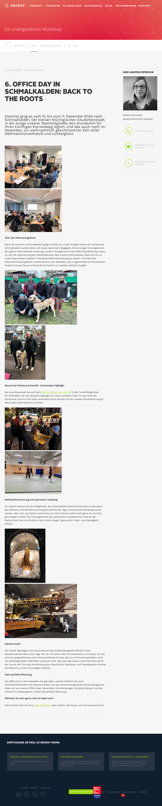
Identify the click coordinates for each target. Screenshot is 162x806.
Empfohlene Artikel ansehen (140, 163)
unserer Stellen (42, 705)
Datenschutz (129, 792)
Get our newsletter (81, 791)
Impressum (113, 792)
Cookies (143, 792)
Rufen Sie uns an (139, 131)
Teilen (73, 45)
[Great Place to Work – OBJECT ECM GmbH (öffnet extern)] (99, 793)
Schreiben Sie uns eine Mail (140, 146)
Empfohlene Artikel (50, 45)
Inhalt (34, 45)
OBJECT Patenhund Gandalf (56, 392)
